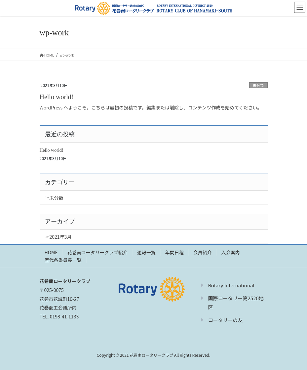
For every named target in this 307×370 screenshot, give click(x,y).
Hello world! (57, 97)
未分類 (258, 85)
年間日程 (174, 252)
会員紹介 (202, 252)
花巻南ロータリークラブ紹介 (97, 252)
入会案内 (230, 252)
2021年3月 (61, 236)
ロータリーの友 (225, 319)
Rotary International (231, 285)
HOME (51, 252)
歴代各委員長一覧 (63, 260)
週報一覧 (146, 252)
